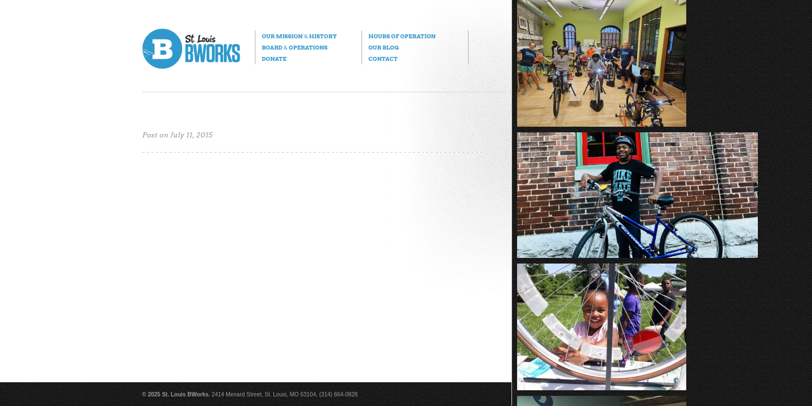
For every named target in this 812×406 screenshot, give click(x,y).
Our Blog (383, 47)
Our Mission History (299, 36)
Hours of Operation (401, 36)
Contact (383, 58)
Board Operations (295, 47)
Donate (274, 58)
